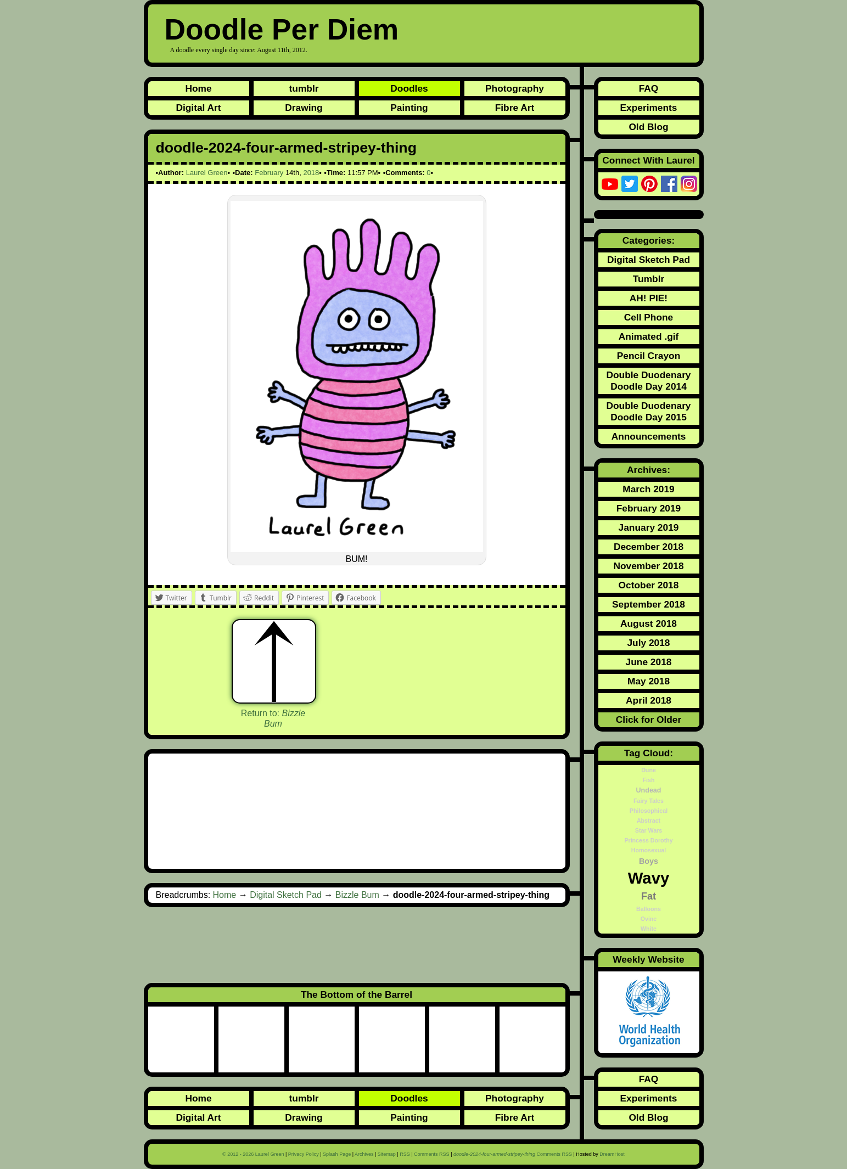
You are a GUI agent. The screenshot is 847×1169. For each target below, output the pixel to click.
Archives (364, 1154)
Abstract (648, 820)
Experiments (648, 107)
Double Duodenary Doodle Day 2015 (648, 411)
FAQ (649, 88)
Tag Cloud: (648, 753)
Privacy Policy (303, 1154)
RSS (405, 1154)
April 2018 (648, 700)
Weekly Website (648, 959)
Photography (514, 88)
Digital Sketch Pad (286, 895)
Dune (648, 770)
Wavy (649, 878)
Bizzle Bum (357, 895)
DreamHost (612, 1154)
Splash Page (337, 1154)
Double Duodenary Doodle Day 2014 (648, 380)
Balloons (648, 909)
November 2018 (648, 565)
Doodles (409, 88)
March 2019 (648, 489)
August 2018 (648, 623)
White (649, 928)
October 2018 (649, 585)
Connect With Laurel (648, 160)
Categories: (648, 240)
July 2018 (648, 642)
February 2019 (648, 508)
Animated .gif (649, 336)
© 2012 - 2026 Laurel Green (253, 1154)
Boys (648, 861)
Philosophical (648, 810)
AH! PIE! (648, 298)
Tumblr (648, 278)
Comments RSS (432, 1154)
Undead (648, 790)
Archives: (648, 469)
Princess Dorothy (648, 840)
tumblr (304, 88)
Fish (649, 780)
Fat (648, 896)
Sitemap (387, 1154)
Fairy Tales (648, 800)
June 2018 (649, 661)
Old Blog (648, 126)
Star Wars (648, 830)
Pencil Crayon (649, 355)
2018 (311, 172)
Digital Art (198, 107)
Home (198, 88)
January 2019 (649, 527)
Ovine (649, 918)
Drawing (303, 107)
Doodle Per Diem (282, 29)
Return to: (273, 718)
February (269, 172)
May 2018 (648, 681)
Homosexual (648, 850)
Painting (409, 107)
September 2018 (648, 604)
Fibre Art (515, 107)
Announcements (649, 436)
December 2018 (648, 546)
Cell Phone (649, 317)
